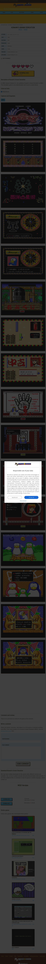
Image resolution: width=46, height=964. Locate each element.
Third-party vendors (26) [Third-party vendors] (21, 483)
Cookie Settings (18, 493)
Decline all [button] (15, 497)
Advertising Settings (17, 491)
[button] (23, 501)
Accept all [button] (31, 497)
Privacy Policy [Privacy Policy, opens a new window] (26, 493)
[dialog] (23, 482)
